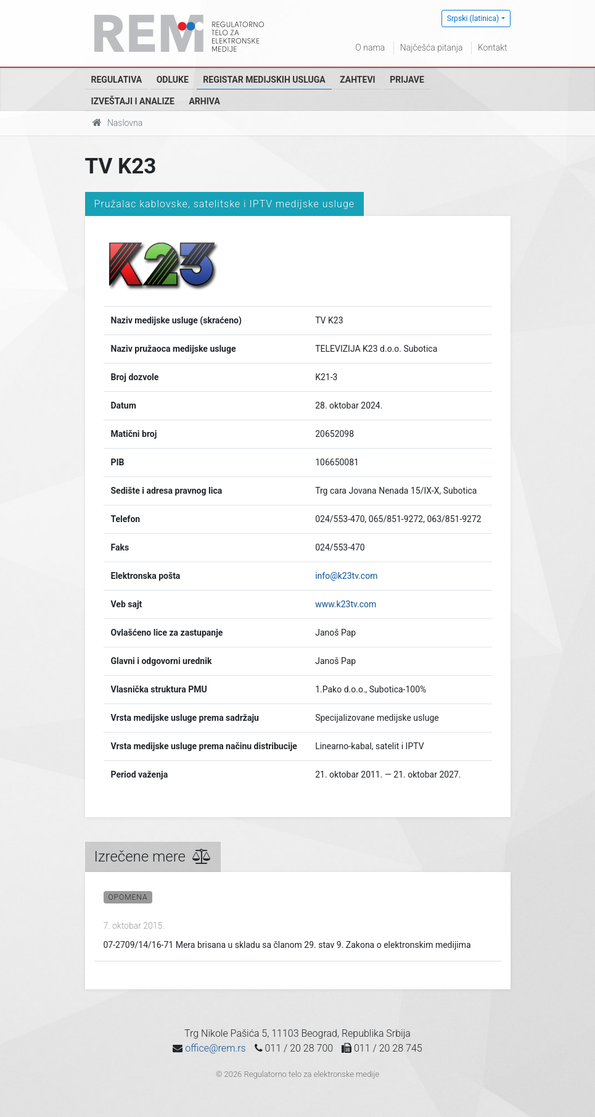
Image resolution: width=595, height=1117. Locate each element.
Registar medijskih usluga (264, 80)
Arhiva (204, 101)
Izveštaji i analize (132, 101)
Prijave (407, 80)
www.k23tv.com (345, 604)
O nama (370, 47)
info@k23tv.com (346, 576)
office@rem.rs (215, 1048)
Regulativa (116, 80)
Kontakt (492, 47)
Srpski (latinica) (473, 18)
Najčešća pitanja (431, 47)
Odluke (173, 80)
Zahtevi (357, 80)
